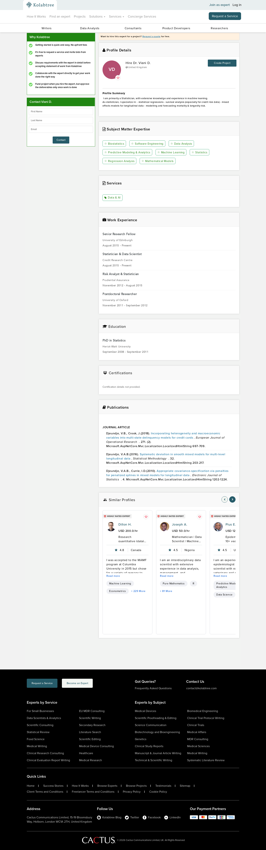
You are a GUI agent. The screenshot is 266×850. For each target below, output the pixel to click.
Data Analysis (182, 144)
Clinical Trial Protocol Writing (205, 718)
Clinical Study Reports (149, 746)
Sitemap (185, 786)
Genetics (140, 739)
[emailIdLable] (61, 129)
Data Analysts (89, 28)
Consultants (133, 28)
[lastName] (61, 120)
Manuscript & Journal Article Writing (158, 753)
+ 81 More (166, 591)
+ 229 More (138, 591)
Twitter (132, 817)
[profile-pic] (111, 526)
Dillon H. (125, 524)
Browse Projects (136, 786)
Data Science (224, 594)
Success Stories (53, 786)
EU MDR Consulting (92, 711)
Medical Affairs (196, 732)
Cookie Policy (158, 791)
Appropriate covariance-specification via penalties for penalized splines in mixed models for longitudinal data (167, 473)
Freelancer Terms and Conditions (93, 791)
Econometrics (117, 591)
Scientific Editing (90, 739)
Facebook (152, 817)
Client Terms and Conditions (45, 791)
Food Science (36, 739)
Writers (47, 28)
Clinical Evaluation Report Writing (48, 760)
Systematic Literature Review (206, 760)
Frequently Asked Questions (153, 688)
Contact (61, 140)
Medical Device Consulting (96, 746)
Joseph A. (179, 524)
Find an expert (60, 16)
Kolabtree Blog (109, 817)
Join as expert (219, 5)
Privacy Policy (132, 791)
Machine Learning (173, 152)
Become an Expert (92, 683)
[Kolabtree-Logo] (40, 5)
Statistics (202, 152)
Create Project (222, 63)
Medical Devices (145, 711)
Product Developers (176, 28)
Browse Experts (107, 786)
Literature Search (90, 732)
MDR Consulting (197, 739)
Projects (80, 16)
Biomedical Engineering (202, 711)
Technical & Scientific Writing (153, 760)
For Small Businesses (40, 711)
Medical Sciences (198, 746)
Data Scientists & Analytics (44, 718)
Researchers (219, 28)
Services (116, 16)
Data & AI (112, 197)
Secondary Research (92, 725)
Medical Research (90, 760)
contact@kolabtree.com (201, 688)
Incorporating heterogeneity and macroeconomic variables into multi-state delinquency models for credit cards (163, 435)
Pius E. (231, 524)
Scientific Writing (90, 718)
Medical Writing (37, 746)
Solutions (97, 16)
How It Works (36, 16)
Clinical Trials (195, 725)
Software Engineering (148, 144)
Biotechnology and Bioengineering (157, 732)
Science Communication (150, 725)
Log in (237, 5)
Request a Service (225, 16)
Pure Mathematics (174, 583)
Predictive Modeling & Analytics (128, 152)
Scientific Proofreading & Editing (155, 718)
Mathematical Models (158, 161)
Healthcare (86, 753)
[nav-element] (224, 499)
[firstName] (61, 111)
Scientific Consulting (40, 725)
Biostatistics (114, 144)
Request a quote (151, 36)
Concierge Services (142, 16)
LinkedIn (172, 817)
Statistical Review (38, 732)
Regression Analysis (120, 161)
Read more (113, 576)
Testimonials (163, 786)
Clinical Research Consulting (45, 753)
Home (31, 786)
